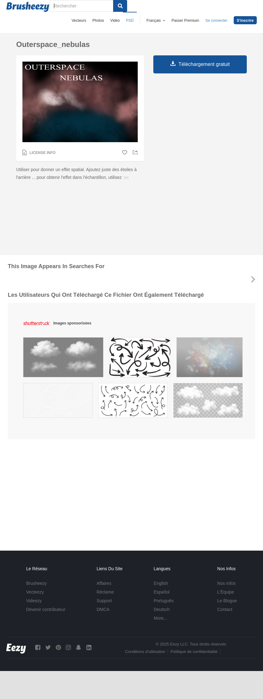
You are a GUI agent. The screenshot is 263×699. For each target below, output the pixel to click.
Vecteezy (35, 591)
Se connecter (216, 20)
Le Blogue (227, 600)
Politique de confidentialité (194, 651)
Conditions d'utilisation (145, 651)
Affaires (104, 583)
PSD (130, 20)
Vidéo (115, 20)
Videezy (34, 600)
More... (160, 618)
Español (162, 591)
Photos (98, 20)
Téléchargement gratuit (204, 64)
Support (104, 600)
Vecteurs (79, 20)
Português (164, 600)
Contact (224, 609)
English (161, 583)
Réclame (105, 591)
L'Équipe (225, 591)
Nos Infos (226, 583)
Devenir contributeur (45, 609)
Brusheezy (36, 583)
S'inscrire (245, 20)
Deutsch (162, 609)
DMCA (103, 609)
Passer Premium (185, 20)
